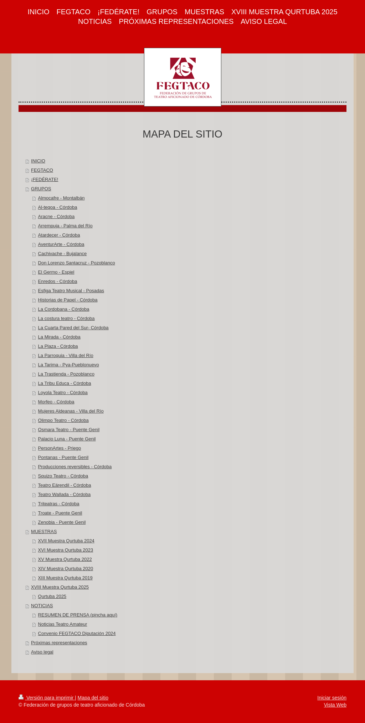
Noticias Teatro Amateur (62, 624)
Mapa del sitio (93, 698)
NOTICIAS (42, 605)
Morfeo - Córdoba (56, 401)
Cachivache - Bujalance (62, 253)
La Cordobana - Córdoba (63, 309)
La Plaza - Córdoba (58, 346)
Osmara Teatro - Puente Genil (68, 429)
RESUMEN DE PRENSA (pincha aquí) (78, 615)
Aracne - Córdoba (56, 216)
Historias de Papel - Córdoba (68, 300)
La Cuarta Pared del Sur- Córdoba (73, 327)
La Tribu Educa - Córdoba (64, 383)
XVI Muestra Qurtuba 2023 (65, 550)
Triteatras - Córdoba (58, 503)
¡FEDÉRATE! (44, 179)
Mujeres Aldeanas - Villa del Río (71, 411)
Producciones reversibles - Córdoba (75, 466)
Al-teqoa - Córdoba (57, 207)
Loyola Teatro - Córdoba (63, 392)
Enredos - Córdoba (57, 281)
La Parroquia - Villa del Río (65, 355)
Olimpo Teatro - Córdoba (63, 420)
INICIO (38, 161)
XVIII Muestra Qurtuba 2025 (60, 587)
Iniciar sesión (331, 698)
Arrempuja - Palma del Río (65, 225)
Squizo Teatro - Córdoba (63, 476)
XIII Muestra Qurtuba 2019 (65, 577)
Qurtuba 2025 (52, 596)
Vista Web (335, 705)
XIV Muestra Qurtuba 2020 (65, 568)
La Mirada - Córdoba (59, 337)
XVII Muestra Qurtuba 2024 (66, 540)
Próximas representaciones (59, 642)
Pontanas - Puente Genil (63, 457)
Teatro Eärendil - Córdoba (64, 485)
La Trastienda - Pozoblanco (66, 374)
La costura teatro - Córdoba (66, 318)
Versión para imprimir (47, 698)
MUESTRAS (44, 531)
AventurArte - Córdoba (61, 244)
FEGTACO (42, 170)
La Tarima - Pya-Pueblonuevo (68, 364)
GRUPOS (41, 188)
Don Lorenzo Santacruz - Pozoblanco (76, 262)
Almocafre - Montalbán (61, 198)
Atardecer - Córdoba (59, 235)
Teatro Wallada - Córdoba (64, 494)
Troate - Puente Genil (60, 513)
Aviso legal (42, 652)
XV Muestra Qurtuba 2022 (65, 559)
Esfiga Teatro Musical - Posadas (71, 290)
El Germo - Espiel (56, 272)
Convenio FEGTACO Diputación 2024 (77, 633)
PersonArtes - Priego (59, 448)
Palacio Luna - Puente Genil (67, 438)
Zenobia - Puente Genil (62, 522)
